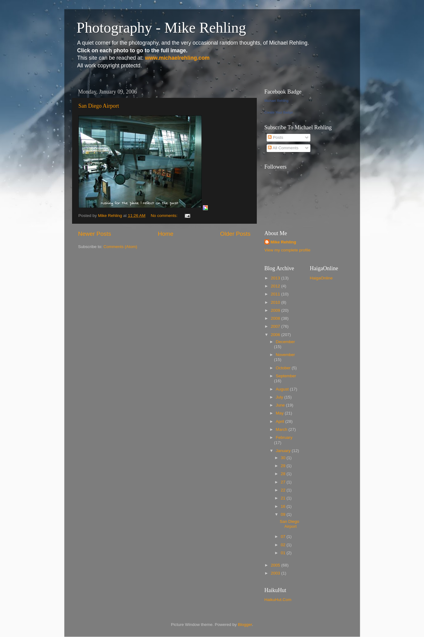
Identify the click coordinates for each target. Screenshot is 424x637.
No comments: (165, 215)
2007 (276, 326)
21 (284, 498)
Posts (275, 137)
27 (284, 482)
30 (284, 457)
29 (284, 465)
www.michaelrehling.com (177, 58)
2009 (276, 310)
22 (284, 490)
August (283, 389)
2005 (276, 565)
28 (284, 473)
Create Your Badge (278, 112)
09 (284, 514)
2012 (276, 286)
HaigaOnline (321, 278)
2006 (276, 334)
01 (284, 553)
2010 (276, 302)
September (286, 376)
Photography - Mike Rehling (161, 27)
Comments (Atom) (120, 246)
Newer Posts (94, 233)
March (282, 429)
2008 (276, 318)
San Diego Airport (99, 106)
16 (284, 506)
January (284, 450)
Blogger (245, 624)
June (281, 405)
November (285, 354)
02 (284, 545)
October (284, 368)
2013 (276, 278)
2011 (276, 294)
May (280, 413)
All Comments (283, 148)
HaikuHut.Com (278, 599)
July (280, 397)
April (280, 421)
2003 (276, 573)
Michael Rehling (276, 100)
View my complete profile (287, 250)
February (284, 437)
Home (165, 233)
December (285, 341)
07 (284, 536)
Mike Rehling (283, 242)
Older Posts (235, 233)
